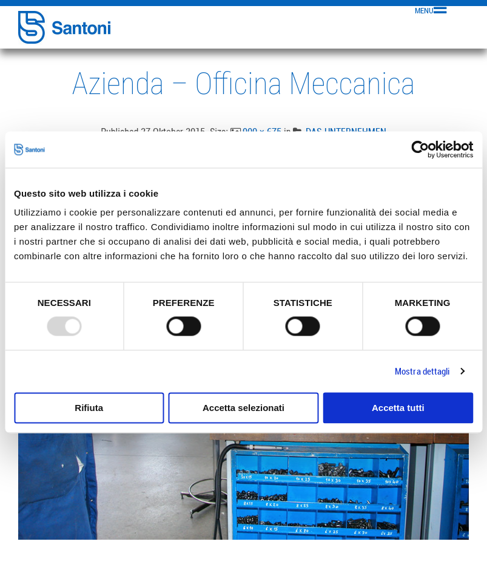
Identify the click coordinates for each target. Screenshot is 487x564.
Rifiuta (89, 408)
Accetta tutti (398, 408)
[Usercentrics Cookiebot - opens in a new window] (420, 149)
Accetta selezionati (243, 408)
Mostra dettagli (422, 371)
